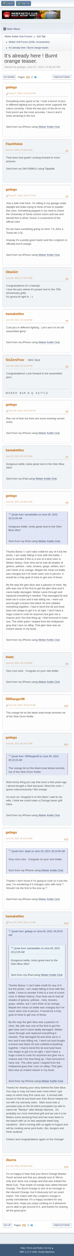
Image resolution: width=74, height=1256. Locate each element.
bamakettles (15, 314)
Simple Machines (46, 1252)
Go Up (7, 1225)
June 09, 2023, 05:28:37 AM (19, 743)
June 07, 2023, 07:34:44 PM (19, 150)
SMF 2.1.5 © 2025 (28, 1252)
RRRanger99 (15, 699)
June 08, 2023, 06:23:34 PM (22, 410)
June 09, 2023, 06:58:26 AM (19, 1166)
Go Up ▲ (49, 1248)
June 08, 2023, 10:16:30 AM (19, 320)
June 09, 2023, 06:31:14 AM (22, 922)
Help (23, 1248)
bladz (10, 657)
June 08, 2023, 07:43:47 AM (19, 278)
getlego (11, 87)
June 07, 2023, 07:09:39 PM (22, 93)
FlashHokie (14, 144)
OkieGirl (12, 272)
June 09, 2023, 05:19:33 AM (22, 705)
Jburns (11, 1160)
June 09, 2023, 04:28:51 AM (19, 502)
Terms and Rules (35, 1248)
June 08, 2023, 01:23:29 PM (19, 366)
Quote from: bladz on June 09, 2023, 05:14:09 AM (38, 851)
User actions (61, 77)
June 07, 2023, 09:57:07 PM (22, 195)
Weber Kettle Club (49, 126)
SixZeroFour (15, 360)
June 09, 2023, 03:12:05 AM (19, 456)
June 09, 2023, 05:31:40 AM (19, 838)
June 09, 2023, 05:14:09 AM (19, 663)
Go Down (9, 77)
